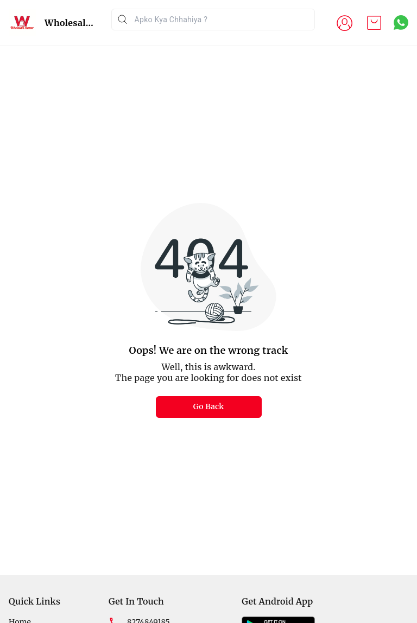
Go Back (208, 406)
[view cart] (374, 23)
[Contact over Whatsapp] (401, 22)
